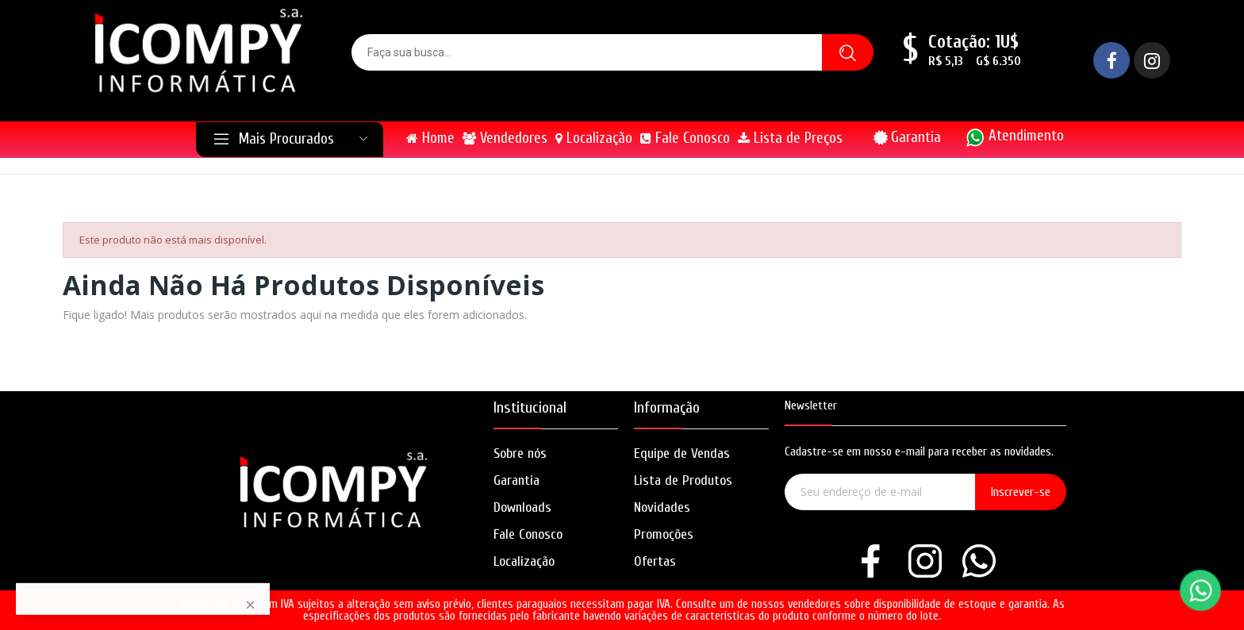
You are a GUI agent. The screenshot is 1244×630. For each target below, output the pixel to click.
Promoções (663, 534)
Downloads (522, 507)
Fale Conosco (527, 534)
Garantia (916, 137)
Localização (524, 561)
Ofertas (655, 561)
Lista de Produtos (683, 480)
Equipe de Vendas (682, 453)
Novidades (662, 507)
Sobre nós (520, 453)
